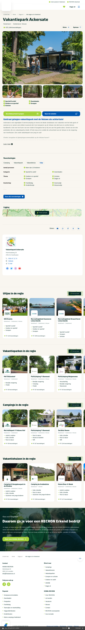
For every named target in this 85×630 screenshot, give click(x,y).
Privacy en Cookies (52, 626)
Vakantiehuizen (50, 570)
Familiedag (7, 604)
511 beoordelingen (13, 499)
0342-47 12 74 (12, 258)
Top (80, 558)
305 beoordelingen (40, 336)
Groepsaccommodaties (11, 595)
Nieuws (47, 604)
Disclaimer (63, 626)
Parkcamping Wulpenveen (68, 377)
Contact (47, 607)
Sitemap (76, 626)
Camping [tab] (6, 163)
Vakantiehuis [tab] (31, 163)
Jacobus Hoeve (63, 430)
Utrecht (40, 486)
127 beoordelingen (67, 499)
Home (14, 14)
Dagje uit (75, 6)
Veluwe (20, 321)
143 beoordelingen (13, 336)
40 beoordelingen (66, 389)
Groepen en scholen (51, 576)
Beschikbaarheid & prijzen (22, 114)
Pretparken (7, 601)
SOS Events (8, 319)
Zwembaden (7, 598)
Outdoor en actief (50, 579)
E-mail (10, 263)
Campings (48, 567)
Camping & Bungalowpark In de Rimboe (14, 485)
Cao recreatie (49, 614)
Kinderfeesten (8, 614)
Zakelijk (47, 583)
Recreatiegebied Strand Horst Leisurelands (69, 320)
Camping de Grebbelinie (40, 484)
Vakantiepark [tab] (18, 163)
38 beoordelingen (12, 389)
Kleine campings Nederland (12, 617)
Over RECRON (50, 595)
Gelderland (14, 321)
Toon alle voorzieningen (14, 197)
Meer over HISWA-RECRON (15, 539)
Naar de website (61, 114)
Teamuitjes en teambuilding (12, 607)
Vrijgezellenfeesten (9, 611)
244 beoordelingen (67, 443)
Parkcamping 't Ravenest (40, 377)
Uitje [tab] (41, 163)
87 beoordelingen (39, 389)
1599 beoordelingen (15, 27)
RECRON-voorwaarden (52, 611)
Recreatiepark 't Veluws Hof (14, 430)
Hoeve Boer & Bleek (65, 484)
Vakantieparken (50, 573)
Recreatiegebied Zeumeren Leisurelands (41, 320)
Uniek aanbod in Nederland (57, 2)
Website (10, 261)
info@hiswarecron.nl (8, 573)
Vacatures (48, 601)
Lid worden (48, 598)
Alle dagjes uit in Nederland (33, 14)
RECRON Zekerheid (73, 2)
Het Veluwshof (9, 377)
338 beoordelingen (40, 499)
